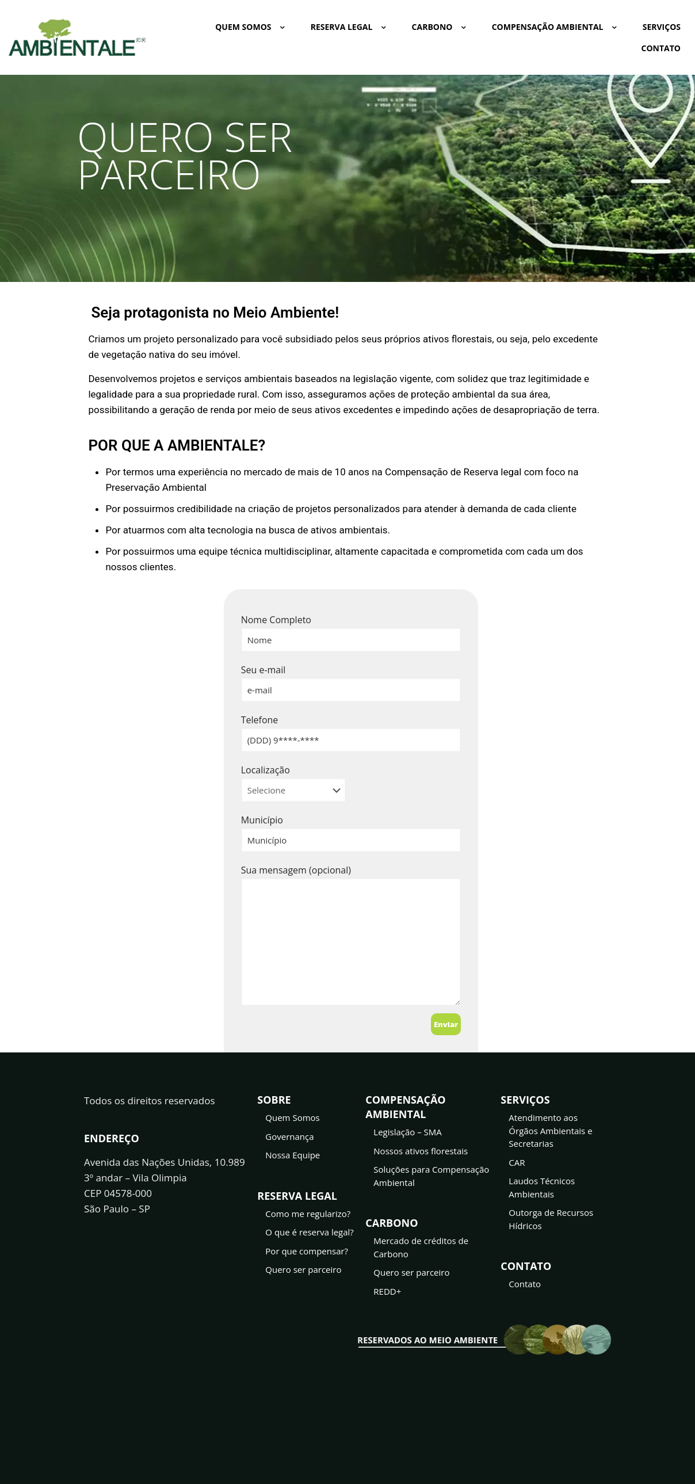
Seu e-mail (351, 682)
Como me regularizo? (307, 1216)
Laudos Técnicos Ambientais (542, 1190)
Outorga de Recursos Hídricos (551, 1222)
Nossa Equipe (292, 1157)
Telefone (351, 733)
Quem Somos (292, 1120)
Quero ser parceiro (303, 1272)
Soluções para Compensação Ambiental (431, 1178)
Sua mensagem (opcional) (351, 935)
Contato (525, 1286)
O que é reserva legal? (309, 1235)
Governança (289, 1139)
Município (351, 833)
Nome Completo (351, 632)
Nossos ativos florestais (420, 1153)
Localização (293, 783)
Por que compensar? (306, 1254)
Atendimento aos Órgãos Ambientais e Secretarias (550, 1133)
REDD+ (387, 1294)
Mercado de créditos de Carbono (420, 1250)
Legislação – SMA (407, 1134)
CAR (517, 1165)
